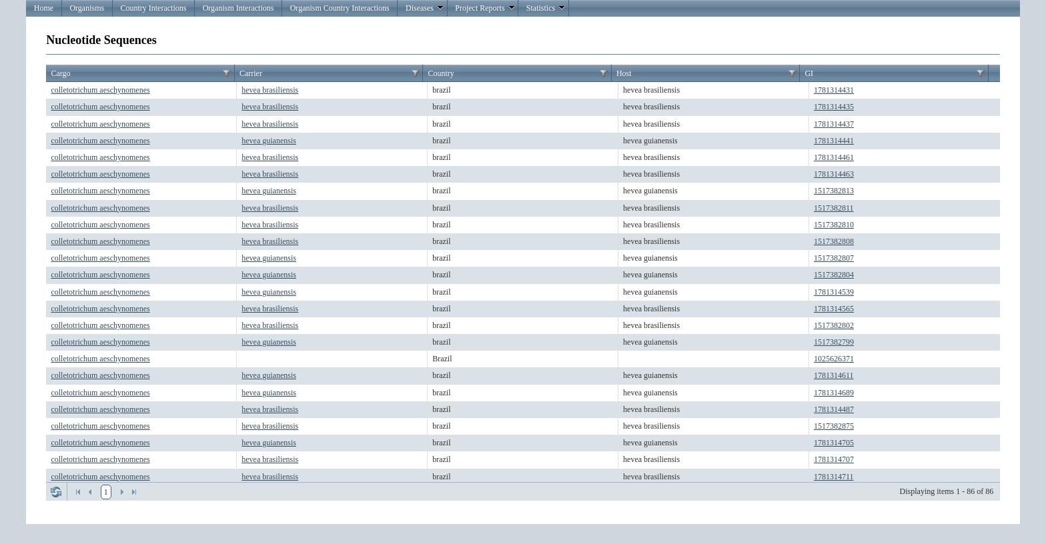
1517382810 (834, 224)
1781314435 (834, 106)
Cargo (60, 73)
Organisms (86, 8)
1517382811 (834, 208)
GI (809, 73)
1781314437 (834, 124)
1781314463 (834, 174)
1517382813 (834, 190)
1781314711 (834, 476)
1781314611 (834, 375)
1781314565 (834, 308)
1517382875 (834, 426)
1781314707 (834, 459)
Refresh (56, 492)
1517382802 (834, 325)
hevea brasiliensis (269, 90)
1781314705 (834, 442)
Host (624, 73)
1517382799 (834, 342)
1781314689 (834, 392)
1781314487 (834, 409)
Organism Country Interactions (340, 8)
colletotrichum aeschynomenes (100, 90)
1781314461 (834, 157)
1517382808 (834, 241)
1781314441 (834, 140)
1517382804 (834, 274)
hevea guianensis (268, 140)
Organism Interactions (238, 8)
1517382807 (834, 258)
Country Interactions (153, 8)
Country (441, 73)
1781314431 (834, 90)
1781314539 (834, 292)
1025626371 (834, 358)
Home (43, 8)
